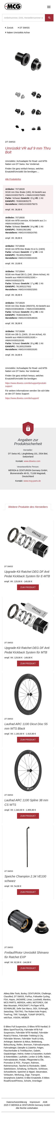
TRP (15, 1014)
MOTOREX (38, 1002)
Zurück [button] (9, 27)
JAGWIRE (21, 999)
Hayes (12, 999)
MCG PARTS (10, 1002)
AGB (45, 1102)
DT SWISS (19, 996)
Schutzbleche (10, 1072)
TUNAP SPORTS (36, 1014)
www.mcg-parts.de (32, 481)
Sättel (43, 1066)
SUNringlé (43, 1008)
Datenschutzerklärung (17, 1102)
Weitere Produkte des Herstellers (28, 506)
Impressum (35, 1102)
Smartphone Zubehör (13, 1078)
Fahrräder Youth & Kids (32, 1038)
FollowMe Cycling (41, 996)
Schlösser (42, 1069)
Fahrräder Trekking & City (31, 1035)
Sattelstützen (10, 1069)
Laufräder (23, 1057)
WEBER (25, 1017)
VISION (16, 1017)
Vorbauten (8, 1075)
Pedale (22, 1060)
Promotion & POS (12, 1063)
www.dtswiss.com (32, 461)
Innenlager (37, 1081)
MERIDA (21, 1002)
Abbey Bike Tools (12, 993)
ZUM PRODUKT (28, 587)
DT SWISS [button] (23, 27)
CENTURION (34, 993)
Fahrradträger (10, 1047)
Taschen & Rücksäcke (29, 1066)
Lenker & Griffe (36, 1057)
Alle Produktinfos (13, 179)
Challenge (46, 993)
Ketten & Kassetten (34, 1053)
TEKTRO (19, 1011)
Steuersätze (41, 1072)
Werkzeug (19, 1075)
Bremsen (28, 1044)
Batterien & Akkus (22, 1041)
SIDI (35, 1008)
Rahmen (35, 1063)
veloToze (8, 1017)
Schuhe (27, 1081)
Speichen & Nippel (26, 1072)
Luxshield (37, 999)
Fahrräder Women (12, 1038)
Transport (35, 1075)
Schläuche (32, 1069)
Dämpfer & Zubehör (27, 1047)
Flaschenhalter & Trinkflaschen (18, 1050)
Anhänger (8, 1041)
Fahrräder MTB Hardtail (27, 1032)
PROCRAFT (23, 1005)
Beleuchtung (9, 1044)
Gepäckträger (10, 1053)
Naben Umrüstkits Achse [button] (17, 32)
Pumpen (26, 1063)
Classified (8, 996)
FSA (6, 999)
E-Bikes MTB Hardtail (38, 1026)
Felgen (40, 1047)
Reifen (20, 1044)
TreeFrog (8, 1014)
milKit (29, 1002)
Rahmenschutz (11, 1066)
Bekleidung (37, 1041)
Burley (24, 993)
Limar (29, 999)
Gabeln (36, 1050)
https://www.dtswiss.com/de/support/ (22, 398)
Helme (20, 1053)
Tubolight (22, 1014)
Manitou (46, 999)
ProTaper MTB (37, 1005)
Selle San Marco (24, 1008)
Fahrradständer (11, 1060)
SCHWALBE (9, 1008)
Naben (47, 1057)
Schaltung (21, 1069)
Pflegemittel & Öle (35, 1060)
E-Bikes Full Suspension (15, 1026)
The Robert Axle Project (35, 1011)
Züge (27, 1075)
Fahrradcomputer (41, 1044)
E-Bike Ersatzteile (32, 1078)
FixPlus (28, 996)
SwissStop (8, 1011)
